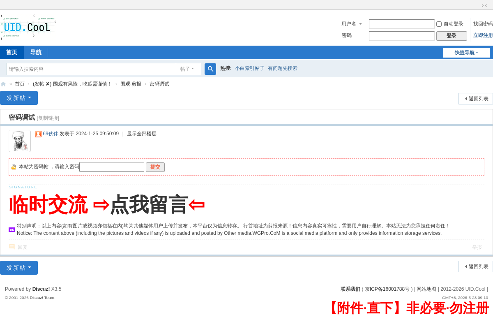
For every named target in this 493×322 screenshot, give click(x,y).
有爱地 (3, 84)
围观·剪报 (130, 84)
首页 (20, 84)
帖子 (185, 69)
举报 (477, 247)
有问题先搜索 (282, 68)
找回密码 (483, 24)
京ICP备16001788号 (387, 289)
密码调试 (159, 84)
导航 (35, 52)
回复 (23, 247)
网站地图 (426, 289)
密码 (347, 35)
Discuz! (41, 289)
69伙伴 (50, 134)
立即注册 (483, 35)
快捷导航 (465, 53)
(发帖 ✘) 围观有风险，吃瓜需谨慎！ (72, 84)
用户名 (348, 24)
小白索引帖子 (250, 68)
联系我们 (350, 289)
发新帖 (16, 98)
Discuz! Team (42, 297)
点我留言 (148, 204)
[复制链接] (48, 118)
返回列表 (478, 99)
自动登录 (449, 24)
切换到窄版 (484, 5)
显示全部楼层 (142, 134)
